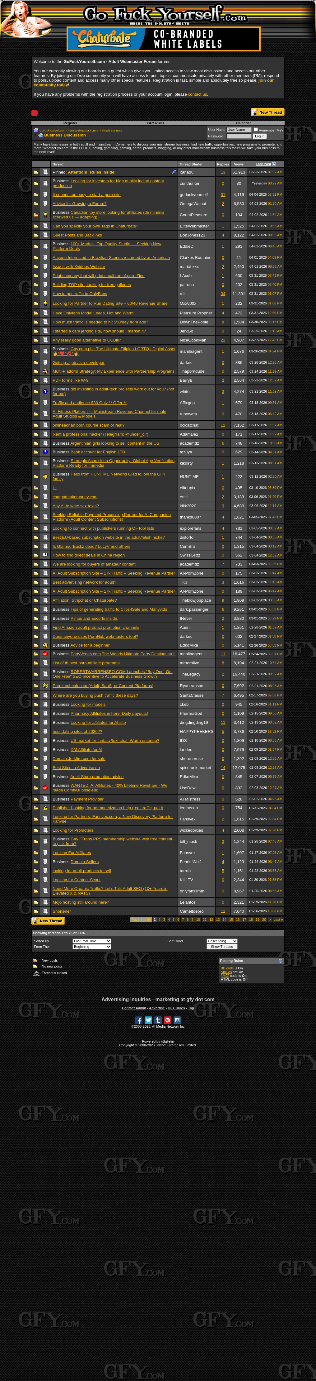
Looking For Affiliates (72, 852)
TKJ (183, 582)
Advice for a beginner (89, 645)
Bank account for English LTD (98, 452)
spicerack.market (195, 767)
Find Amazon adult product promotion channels (96, 627)
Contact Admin (134, 1008)
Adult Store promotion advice (96, 776)
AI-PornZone (191, 573)
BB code (227, 968)
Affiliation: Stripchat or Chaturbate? (85, 600)
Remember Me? (268, 130)
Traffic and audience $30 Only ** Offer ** (90, 402)
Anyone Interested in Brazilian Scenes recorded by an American (111, 257)
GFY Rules (155, 123)
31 (223, 194)
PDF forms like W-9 (70, 380)
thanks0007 (190, 517)
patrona (187, 284)
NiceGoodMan (193, 340)
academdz (189, 443)
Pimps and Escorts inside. (94, 618)
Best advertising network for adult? (84, 582)
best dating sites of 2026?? (77, 731)
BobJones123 (192, 235)
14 (223, 767)
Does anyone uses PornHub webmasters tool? (95, 636)
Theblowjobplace (195, 600)
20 (264, 919)
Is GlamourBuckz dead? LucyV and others (91, 546)
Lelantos (187, 902)
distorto (186, 537)
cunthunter (189, 183)
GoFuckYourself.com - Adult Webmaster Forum (69, 130)
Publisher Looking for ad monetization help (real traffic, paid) (108, 807)
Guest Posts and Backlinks (77, 235)
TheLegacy (190, 674)
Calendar (243, 123)
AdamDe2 (189, 434)
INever (186, 618)
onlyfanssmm (192, 891)
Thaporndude (192, 371)
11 (223, 654)
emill (184, 497)
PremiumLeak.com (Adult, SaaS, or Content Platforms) (103, 685)
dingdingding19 (194, 722)
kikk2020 (188, 506)
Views (239, 164)
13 (223, 172)
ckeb (184, 704)
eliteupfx (187, 487)
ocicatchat (189, 425)
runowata (188, 414)
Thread (57, 164)
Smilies (226, 972)
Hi (55, 487)
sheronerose (191, 758)
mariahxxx (189, 266)
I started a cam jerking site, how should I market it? (99, 331)
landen (186, 749)
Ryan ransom (192, 685)
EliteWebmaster (194, 226)
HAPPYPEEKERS (196, 731)
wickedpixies (191, 830)
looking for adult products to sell (82, 870)
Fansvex (187, 819)
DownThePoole (194, 322)
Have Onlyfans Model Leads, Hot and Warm (93, 313)
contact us (197, 94)
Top (191, 1008)
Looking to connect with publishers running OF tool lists (103, 528)
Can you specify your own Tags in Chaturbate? (95, 226)
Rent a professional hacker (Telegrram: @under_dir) (100, 434)
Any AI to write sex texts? (76, 506)
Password (215, 136)
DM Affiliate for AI (86, 749)
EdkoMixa (189, 645)
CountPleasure (193, 215)
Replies (223, 164)
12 (223, 425)
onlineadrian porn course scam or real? (88, 425)
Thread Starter (190, 164)
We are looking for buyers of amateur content (94, 564)
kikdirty (186, 463)
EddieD (186, 246)
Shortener (62, 911)
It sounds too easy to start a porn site (87, 194)
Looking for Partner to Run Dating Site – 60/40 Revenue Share (110, 303)
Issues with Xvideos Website (79, 266)
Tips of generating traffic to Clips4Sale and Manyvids (119, 609)
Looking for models (88, 704)
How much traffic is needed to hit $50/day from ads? (100, 322)
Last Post (263, 164)
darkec (186, 362)
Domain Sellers (85, 861)
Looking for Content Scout (76, 879)
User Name (216, 129)
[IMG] (225, 975)
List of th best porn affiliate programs (86, 663)
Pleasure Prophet (196, 313)
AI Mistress (190, 799)
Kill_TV (186, 879)
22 (223, 340)
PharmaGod (191, 713)
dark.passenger (194, 609)
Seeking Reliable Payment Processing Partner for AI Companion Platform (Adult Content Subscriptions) (112, 517)
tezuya (186, 452)
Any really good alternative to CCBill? (87, 340)
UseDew (187, 788)
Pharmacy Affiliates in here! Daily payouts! (109, 713)
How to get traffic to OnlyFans (80, 293)
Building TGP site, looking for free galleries (92, 284)
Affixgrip (187, 402)
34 (223, 293)
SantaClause (191, 695)
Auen (184, 627)
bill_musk (188, 841)
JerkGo (186, 331)
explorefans (190, 528)
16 (237, 919)
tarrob (185, 870)
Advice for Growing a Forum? (79, 203)
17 (244, 919)
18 (251, 919)
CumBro (187, 546)
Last (278, 919)
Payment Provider (87, 799)
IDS (183, 740)
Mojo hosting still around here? (81, 902)
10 (198, 919)
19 (257, 919)
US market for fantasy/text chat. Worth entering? (115, 740)
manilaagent (191, 351)
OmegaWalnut (193, 203)
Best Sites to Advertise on (76, 767)
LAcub (186, 275)
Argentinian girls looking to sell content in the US (114, 443)
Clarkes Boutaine (195, 257)
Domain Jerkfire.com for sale (79, 758)
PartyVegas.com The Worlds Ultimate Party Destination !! (123, 654)
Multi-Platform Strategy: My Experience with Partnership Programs (113, 371)
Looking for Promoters (73, 830)
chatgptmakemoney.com (75, 497)
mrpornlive (189, 663)
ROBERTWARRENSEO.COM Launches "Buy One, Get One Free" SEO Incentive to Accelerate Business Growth (112, 674)
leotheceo (189, 807)
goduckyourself (194, 194)
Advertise (157, 1008)
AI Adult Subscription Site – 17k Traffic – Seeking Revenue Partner (114, 573)
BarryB (186, 380)
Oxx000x (188, 303)
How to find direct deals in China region (89, 555)
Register (70, 123)
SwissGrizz (190, 555)
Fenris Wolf (190, 861)
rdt (182, 293)
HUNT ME (189, 476)
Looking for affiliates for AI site (98, 722)
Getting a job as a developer (79, 362)
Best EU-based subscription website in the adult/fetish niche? (109, 537)
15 (231, 919)
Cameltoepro (191, 911)
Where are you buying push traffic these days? (95, 695)
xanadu (186, 172)
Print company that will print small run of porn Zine (99, 275)
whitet (185, 391)
